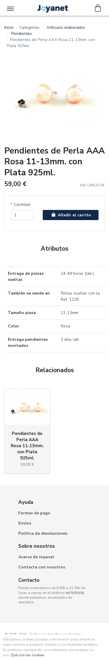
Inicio (9, 27)
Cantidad (22, 204)
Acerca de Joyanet (36, 557)
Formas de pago (34, 513)
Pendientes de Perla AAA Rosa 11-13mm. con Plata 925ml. (27, 446)
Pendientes (21, 33)
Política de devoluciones (42, 533)
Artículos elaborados (66, 27)
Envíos (24, 523)
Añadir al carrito (70, 215)
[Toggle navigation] (11, 8)
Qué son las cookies (27, 655)
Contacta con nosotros (41, 567)
